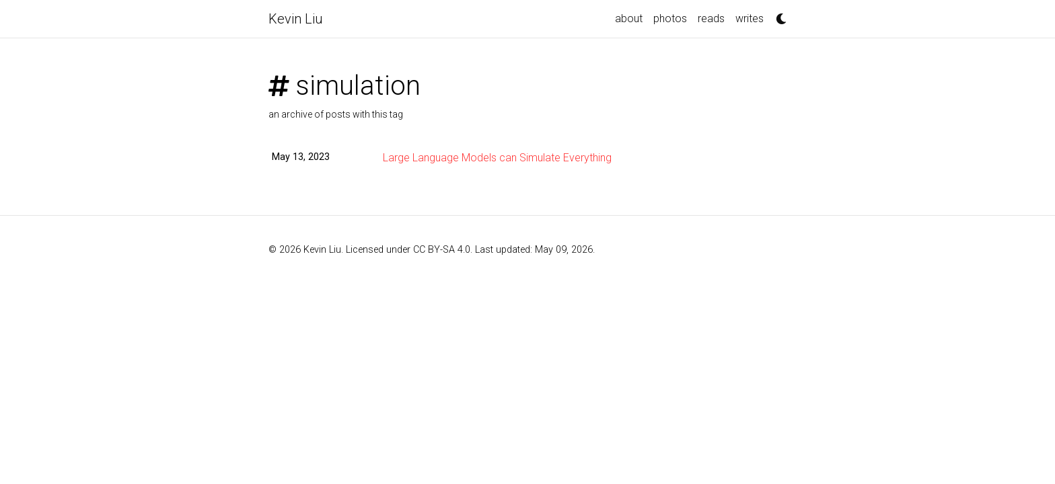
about (629, 18)
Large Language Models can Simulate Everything (497, 157)
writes (749, 18)
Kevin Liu (295, 19)
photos (670, 18)
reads (711, 18)
